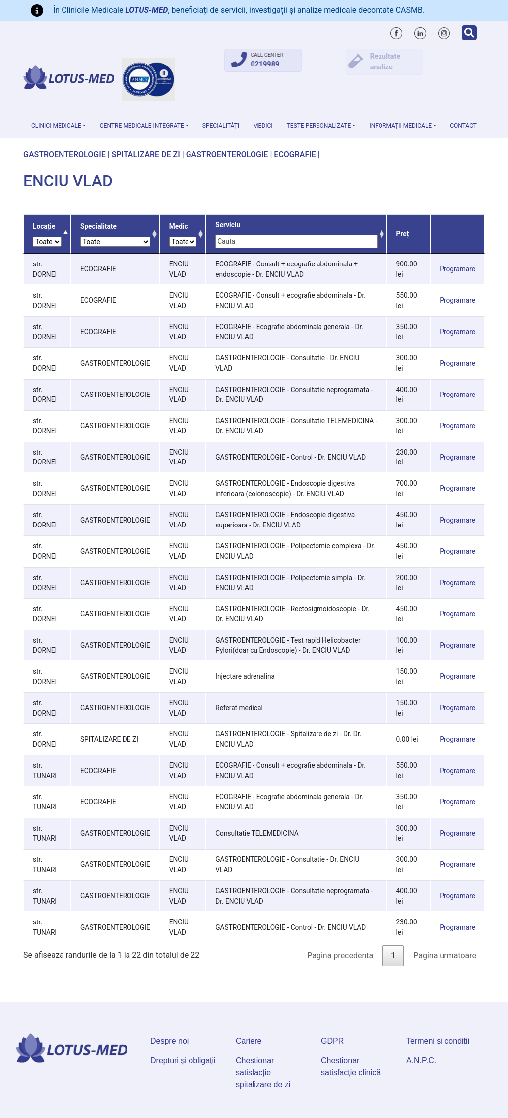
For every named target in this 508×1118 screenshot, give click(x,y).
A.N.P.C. (421, 1060)
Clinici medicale (56, 125)
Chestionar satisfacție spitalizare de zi (263, 1072)
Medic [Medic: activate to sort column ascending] (182, 234)
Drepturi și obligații (183, 1060)
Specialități (220, 125)
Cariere (248, 1041)
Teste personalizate (319, 125)
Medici (263, 125)
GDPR (332, 1041)
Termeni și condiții (437, 1041)
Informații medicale (400, 125)
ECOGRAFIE (295, 154)
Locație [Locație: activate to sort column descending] (47, 234)
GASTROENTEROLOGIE (64, 154)
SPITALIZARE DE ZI (146, 154)
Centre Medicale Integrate (142, 125)
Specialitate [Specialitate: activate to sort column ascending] (115, 234)
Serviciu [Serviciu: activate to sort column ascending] (296, 234)
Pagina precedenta (340, 955)
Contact (463, 125)
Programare (457, 269)
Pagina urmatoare (444, 955)
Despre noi (169, 1041)
